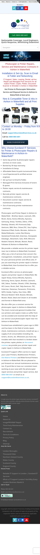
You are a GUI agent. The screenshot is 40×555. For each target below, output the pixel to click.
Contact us (14, 1)
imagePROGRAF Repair (12, 422)
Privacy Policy (8, 437)
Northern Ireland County (13, 457)
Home (3, 1)
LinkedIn (22, 8)
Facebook (18, 8)
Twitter (14, 8)
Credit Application (22, 1)
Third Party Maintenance (13, 425)
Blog (5, 440)
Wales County (8, 460)
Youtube (26, 8)
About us (8, 1)
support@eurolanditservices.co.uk (22, 133)
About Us (6, 419)
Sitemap (6, 444)
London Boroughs (10, 451)
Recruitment (8, 431)
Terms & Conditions (33, 1)
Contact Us (7, 428)
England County (9, 466)
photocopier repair (6, 403)
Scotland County (9, 463)
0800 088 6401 (14, 137)
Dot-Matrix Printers (9, 357)
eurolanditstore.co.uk (20, 500)
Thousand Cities (9, 454)
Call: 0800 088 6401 (20, 35)
